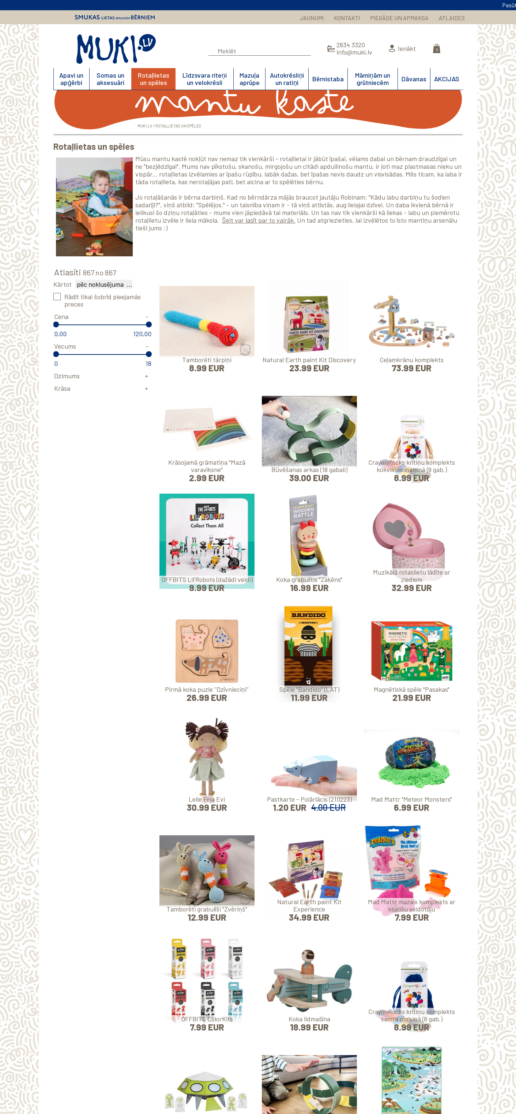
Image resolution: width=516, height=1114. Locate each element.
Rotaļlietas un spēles (153, 78)
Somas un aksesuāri (110, 78)
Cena (61, 316)
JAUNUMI (312, 17)
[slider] (56, 324)
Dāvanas (414, 79)
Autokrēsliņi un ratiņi (287, 78)
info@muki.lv (354, 52)
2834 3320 (350, 44)
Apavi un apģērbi (71, 78)
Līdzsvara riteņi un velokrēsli (204, 78)
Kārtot (62, 284)
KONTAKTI (347, 17)
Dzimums (67, 376)
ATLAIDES (452, 17)
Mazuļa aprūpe (250, 78)
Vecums (65, 346)
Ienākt (407, 48)
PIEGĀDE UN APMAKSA (399, 17)
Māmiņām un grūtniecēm (372, 78)
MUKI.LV (116, 49)
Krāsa (62, 388)
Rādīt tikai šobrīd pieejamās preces (102, 300)
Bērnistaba (328, 79)
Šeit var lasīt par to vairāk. (258, 220)
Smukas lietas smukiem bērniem (115, 17)
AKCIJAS (446, 79)
